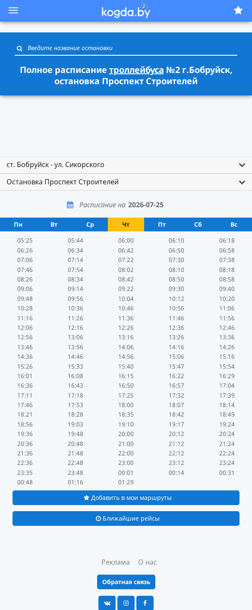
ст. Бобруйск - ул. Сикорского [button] (55, 164)
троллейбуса (136, 70)
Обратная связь (126, 582)
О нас (147, 562)
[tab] (126, 165)
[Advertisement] (126, 121)
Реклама (115, 562)
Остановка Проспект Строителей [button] (62, 181)
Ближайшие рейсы (128, 518)
